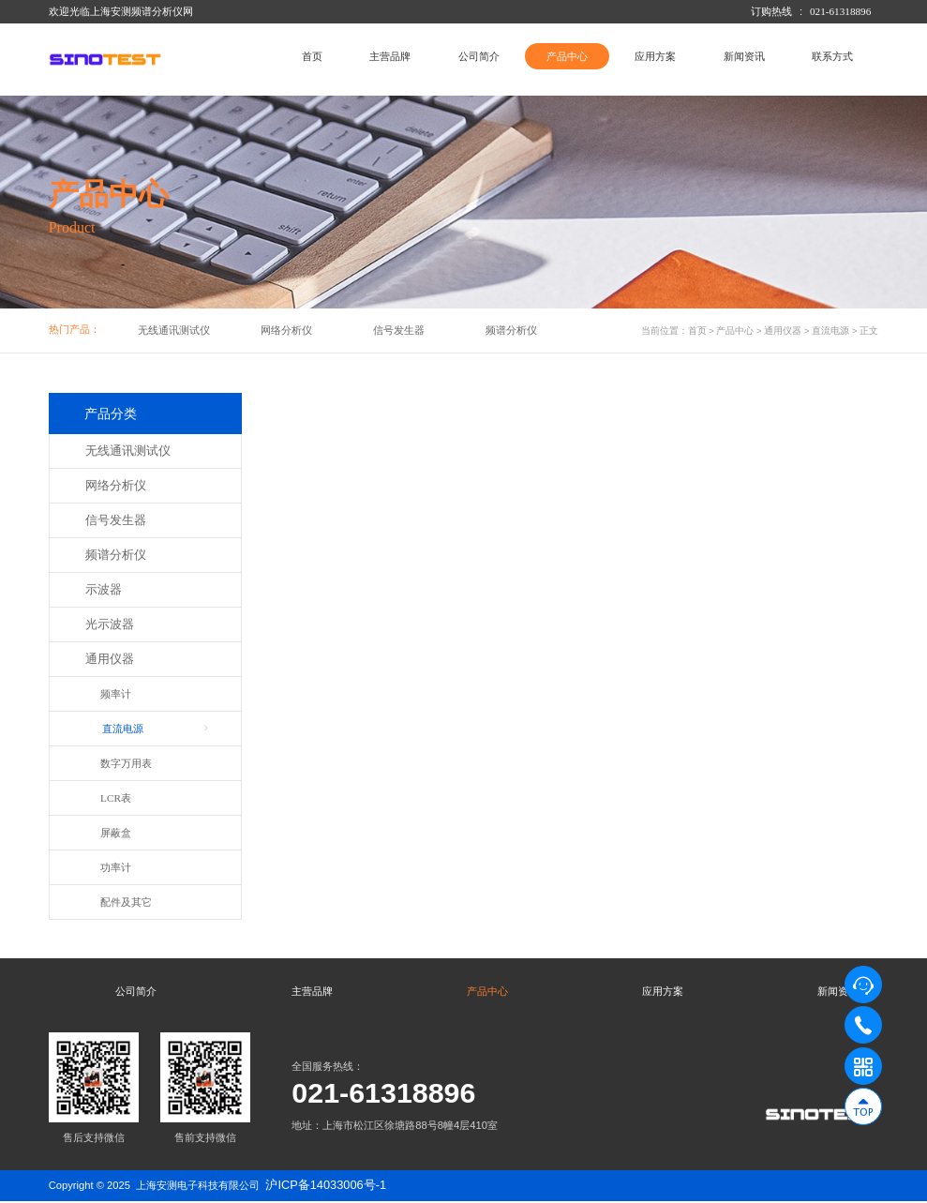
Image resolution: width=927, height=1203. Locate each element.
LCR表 (115, 798)
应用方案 (655, 56)
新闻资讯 (744, 56)
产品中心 (567, 56)
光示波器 (109, 624)
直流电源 (830, 330)
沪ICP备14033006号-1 (325, 1187)
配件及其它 (126, 902)
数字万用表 (126, 763)
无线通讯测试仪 (174, 330)
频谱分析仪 (511, 330)
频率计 (115, 693)
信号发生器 (399, 330)
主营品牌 (390, 56)
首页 (312, 56)
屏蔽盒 (115, 832)
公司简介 (479, 56)
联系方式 (832, 56)
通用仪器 (782, 330)
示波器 (103, 589)
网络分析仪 (286, 330)
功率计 (115, 867)
